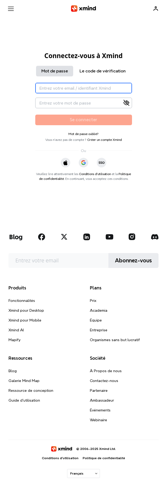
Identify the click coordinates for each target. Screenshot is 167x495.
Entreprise (98, 330)
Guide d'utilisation (24, 400)
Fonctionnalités (21, 300)
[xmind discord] (155, 237)
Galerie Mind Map (23, 381)
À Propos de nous (106, 371)
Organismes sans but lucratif (115, 340)
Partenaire (99, 390)
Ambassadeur (102, 400)
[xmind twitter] (64, 237)
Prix (93, 300)
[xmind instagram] (132, 237)
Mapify (14, 340)
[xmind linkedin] (87, 237)
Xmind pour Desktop (26, 310)
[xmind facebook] (42, 237)
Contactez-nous (104, 381)
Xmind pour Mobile (24, 320)
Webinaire (98, 420)
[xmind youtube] (109, 237)
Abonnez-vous (133, 260)
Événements (100, 410)
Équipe (96, 320)
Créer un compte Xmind (104, 139)
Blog (12, 371)
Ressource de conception (30, 390)
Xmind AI (16, 330)
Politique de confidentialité (104, 458)
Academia (98, 310)
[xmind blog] (15, 237)
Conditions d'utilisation (95, 174)
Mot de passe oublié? (83, 134)
